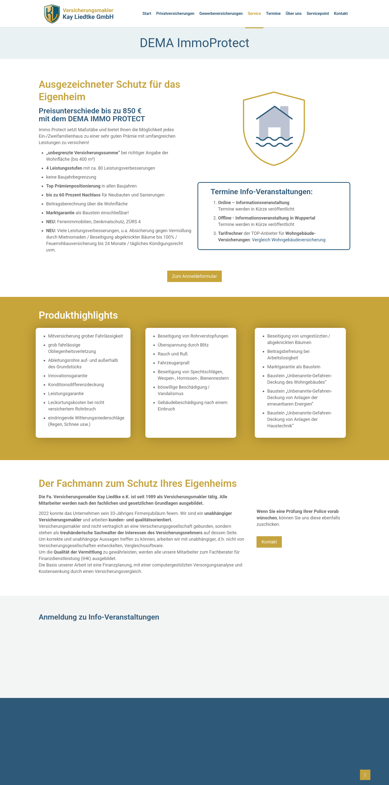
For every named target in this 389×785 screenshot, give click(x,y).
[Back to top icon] (365, 775)
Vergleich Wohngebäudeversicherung (289, 239)
